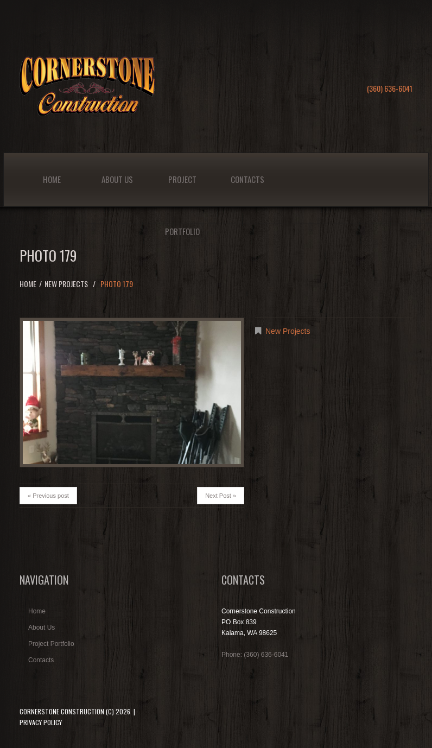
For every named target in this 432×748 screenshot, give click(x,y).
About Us (117, 179)
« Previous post (48, 495)
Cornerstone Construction (62, 711)
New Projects (66, 283)
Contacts (247, 179)
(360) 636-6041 (389, 88)
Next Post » (220, 495)
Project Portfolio (182, 189)
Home (52, 179)
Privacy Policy (41, 722)
